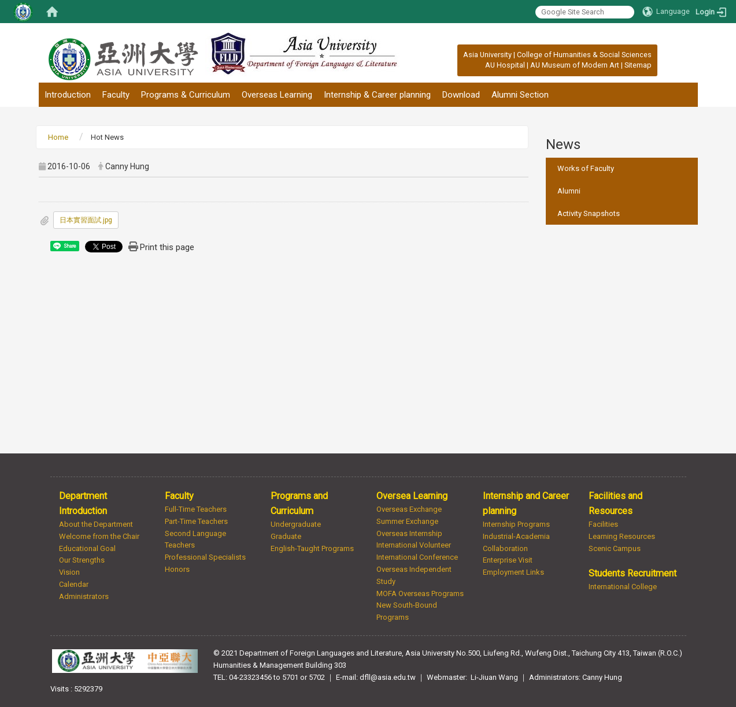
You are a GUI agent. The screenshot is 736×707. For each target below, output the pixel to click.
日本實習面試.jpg (86, 220)
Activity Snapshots (588, 213)
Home (58, 137)
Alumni (568, 191)
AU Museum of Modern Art (574, 65)
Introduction (68, 95)
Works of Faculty (585, 168)
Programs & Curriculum (185, 95)
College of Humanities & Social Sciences (584, 54)
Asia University (487, 54)
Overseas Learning (277, 95)
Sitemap (638, 65)
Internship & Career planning (377, 95)
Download (461, 95)
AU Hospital (505, 65)
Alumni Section (520, 95)
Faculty (116, 95)
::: (457, 54)
